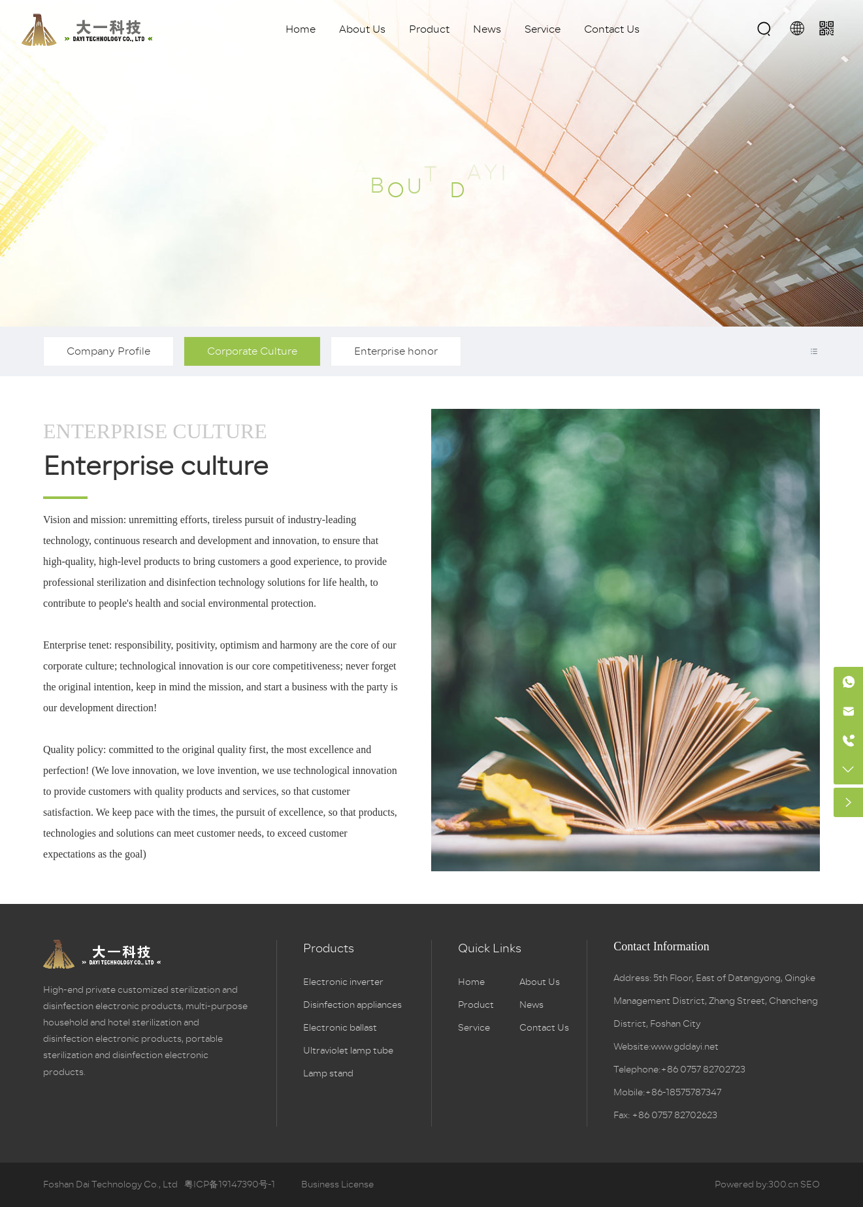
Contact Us (612, 29)
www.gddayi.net (685, 1047)
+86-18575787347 (683, 1092)
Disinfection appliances (352, 1005)
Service (543, 29)
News (487, 29)
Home (300, 29)
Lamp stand (328, 1073)
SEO (810, 1184)
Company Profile (108, 351)
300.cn (783, 1184)
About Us (362, 29)
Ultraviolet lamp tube (348, 1050)
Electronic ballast (340, 1028)
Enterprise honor (396, 351)
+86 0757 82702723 (702, 1069)
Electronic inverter (343, 982)
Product (429, 29)
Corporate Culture (252, 351)
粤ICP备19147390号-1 (229, 1184)
